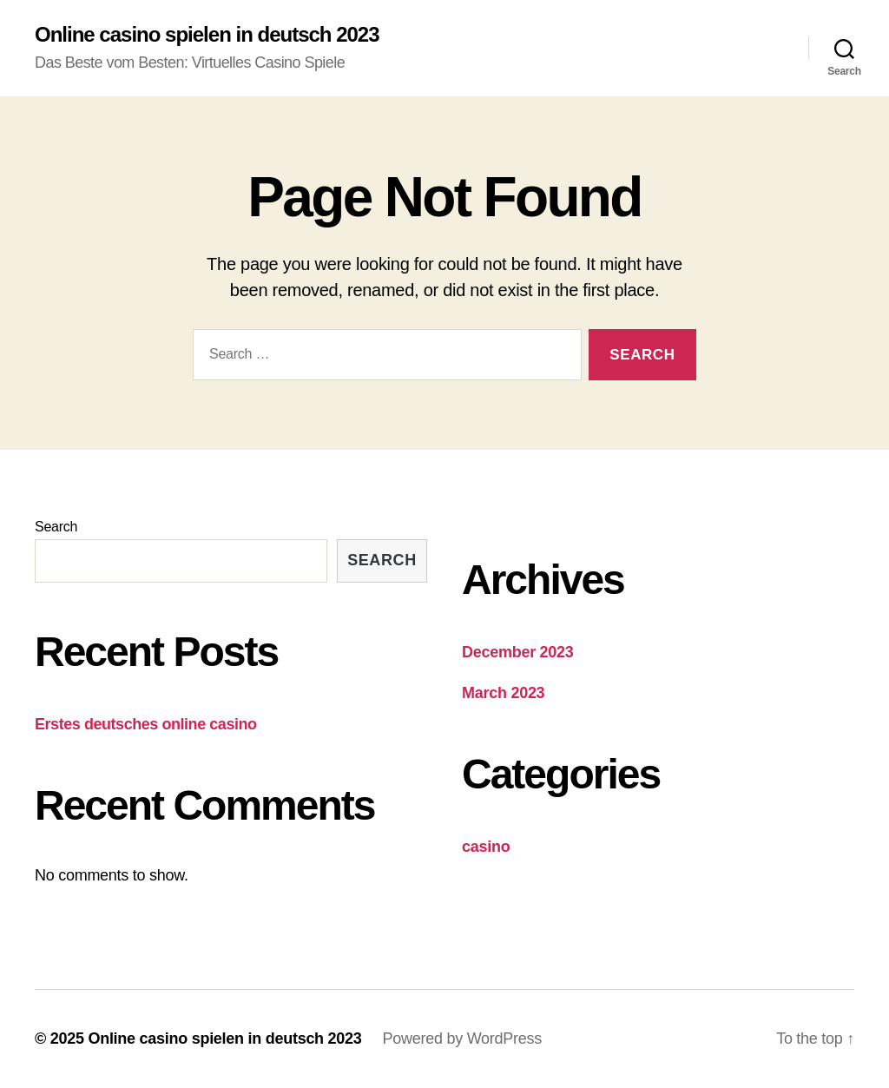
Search (56, 526)
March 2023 (503, 693)
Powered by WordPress (462, 1038)
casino (486, 846)
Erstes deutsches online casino (146, 724)
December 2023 (518, 652)
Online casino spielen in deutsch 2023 (207, 34)
